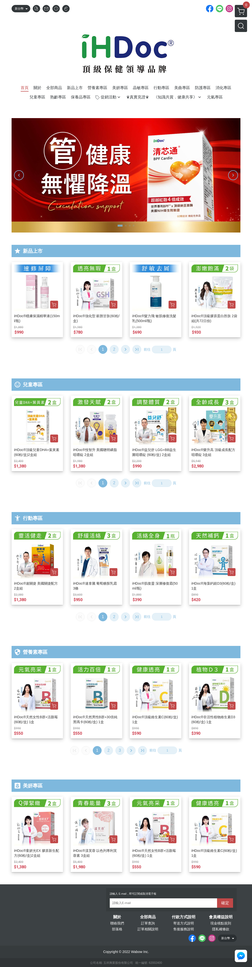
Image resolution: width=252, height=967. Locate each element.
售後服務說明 (183, 929)
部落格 (117, 929)
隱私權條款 (220, 929)
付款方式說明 (183, 917)
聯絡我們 (117, 923)
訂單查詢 (148, 923)
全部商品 (148, 917)
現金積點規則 (220, 923)
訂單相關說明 (148, 929)
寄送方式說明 (183, 923)
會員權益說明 (221, 917)
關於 (117, 917)
